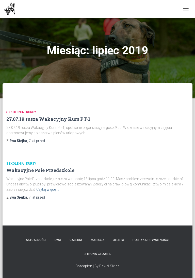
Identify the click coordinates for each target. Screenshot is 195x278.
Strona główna (98, 254)
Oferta (118, 240)
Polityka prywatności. (151, 240)
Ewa (58, 240)
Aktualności (36, 240)
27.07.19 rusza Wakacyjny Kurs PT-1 (48, 119)
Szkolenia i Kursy (21, 112)
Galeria (76, 240)
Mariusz (97, 240)
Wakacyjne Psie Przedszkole (40, 170)
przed (37, 141)
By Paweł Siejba (107, 266)
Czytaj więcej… (47, 189)
